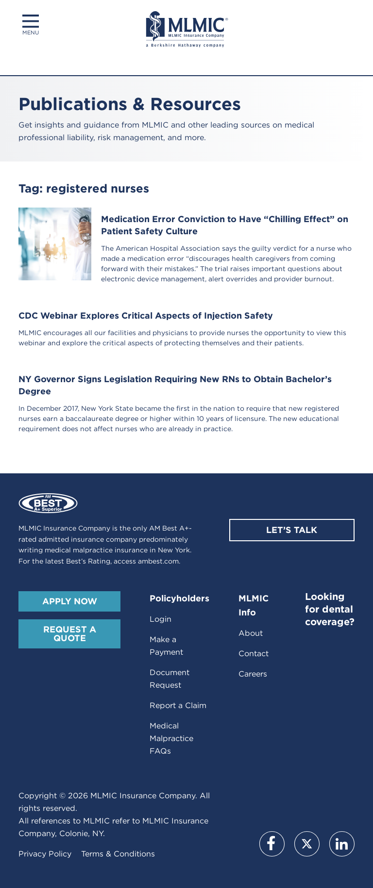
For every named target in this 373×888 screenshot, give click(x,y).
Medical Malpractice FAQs (171, 738)
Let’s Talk (291, 530)
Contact (253, 653)
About (250, 633)
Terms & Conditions (118, 853)
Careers (252, 673)
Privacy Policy (44, 853)
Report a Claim (178, 705)
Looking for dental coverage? (330, 609)
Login (160, 619)
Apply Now (69, 601)
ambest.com (158, 561)
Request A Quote (69, 633)
